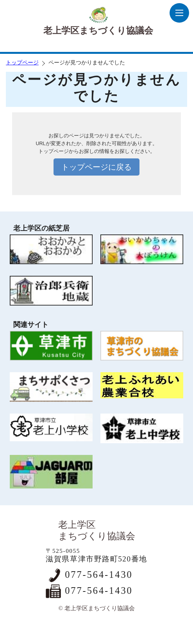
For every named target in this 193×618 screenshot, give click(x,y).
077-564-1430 (98, 574)
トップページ (22, 63)
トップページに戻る (96, 167)
